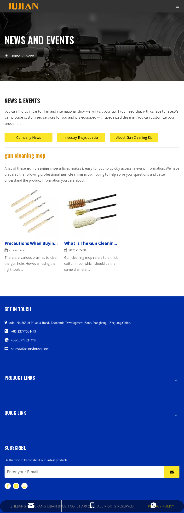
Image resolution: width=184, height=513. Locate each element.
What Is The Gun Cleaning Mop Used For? (91, 243)
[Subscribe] (171, 472)
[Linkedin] (16, 486)
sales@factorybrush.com (30, 348)
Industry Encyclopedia (81, 137)
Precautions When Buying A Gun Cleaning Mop (32, 243)
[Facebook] (8, 486)
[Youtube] (24, 486)
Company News (28, 137)
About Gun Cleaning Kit (134, 137)
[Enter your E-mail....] (83, 472)
